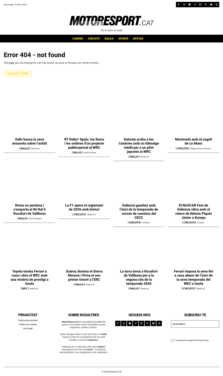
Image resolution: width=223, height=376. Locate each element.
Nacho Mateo (90, 152)
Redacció (35, 148)
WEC (24, 288)
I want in (195, 333)
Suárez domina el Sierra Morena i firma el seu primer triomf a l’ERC (84, 275)
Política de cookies (28, 324)
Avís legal (28, 328)
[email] (195, 324)
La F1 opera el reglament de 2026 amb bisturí (84, 207)
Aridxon (146, 222)
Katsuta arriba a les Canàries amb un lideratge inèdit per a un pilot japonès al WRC (139, 145)
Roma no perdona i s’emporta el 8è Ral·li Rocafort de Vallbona (29, 209)
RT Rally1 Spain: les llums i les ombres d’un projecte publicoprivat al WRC (84, 143)
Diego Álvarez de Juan (200, 148)
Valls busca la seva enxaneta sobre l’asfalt (29, 141)
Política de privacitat (27, 320)
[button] (148, 38)
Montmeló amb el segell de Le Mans (193, 141)
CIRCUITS (182, 148)
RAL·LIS (24, 148)
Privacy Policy (202, 340)
